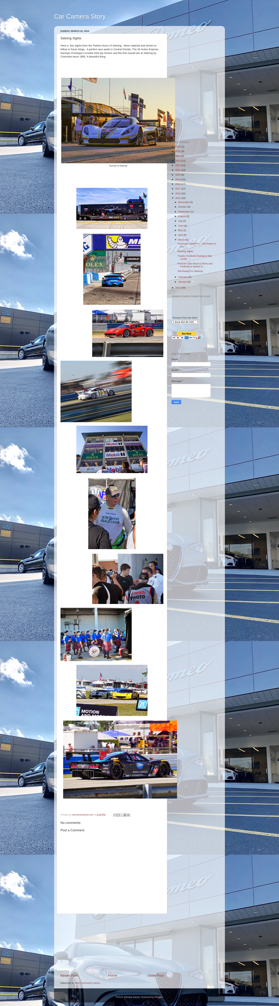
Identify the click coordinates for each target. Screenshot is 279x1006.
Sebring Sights (185, 251)
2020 (178, 174)
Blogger (158, 997)
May (180, 230)
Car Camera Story (80, 16)
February (183, 277)
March (181, 239)
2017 (178, 188)
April (181, 235)
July (180, 221)
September (184, 211)
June (181, 225)
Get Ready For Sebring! (190, 271)
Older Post (156, 975)
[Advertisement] (112, 943)
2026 (178, 146)
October (182, 206)
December (184, 202)
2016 (178, 193)
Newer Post (69, 975)
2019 (178, 179)
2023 (178, 160)
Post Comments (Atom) (87, 983)
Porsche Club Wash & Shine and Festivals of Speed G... (195, 265)
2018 (178, 184)
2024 (178, 156)
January (182, 281)
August (182, 216)
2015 (178, 198)
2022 (178, 165)
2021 (178, 170)
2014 (178, 287)
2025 (178, 151)
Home (112, 975)
